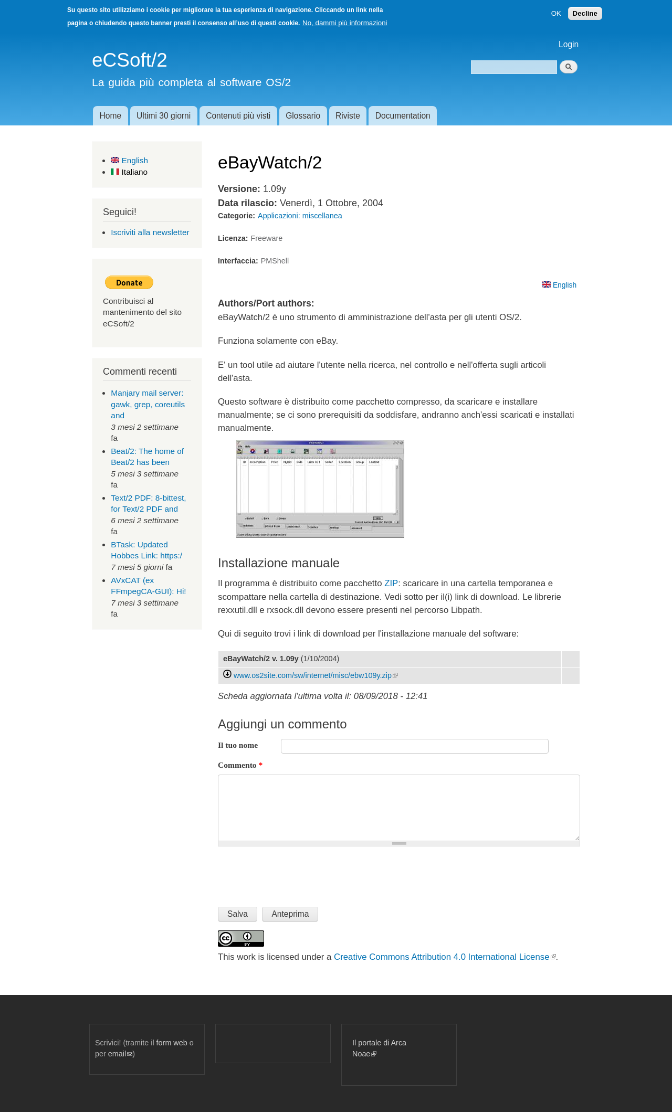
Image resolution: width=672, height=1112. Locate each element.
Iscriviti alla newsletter (150, 232)
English (129, 160)
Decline (585, 13)
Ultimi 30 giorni (163, 115)
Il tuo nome (238, 744)
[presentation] (297, 872)
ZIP (391, 583)
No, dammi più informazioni (344, 23)
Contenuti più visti (238, 115)
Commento (240, 764)
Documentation (402, 115)
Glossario (303, 115)
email (120, 1054)
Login (569, 44)
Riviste (347, 115)
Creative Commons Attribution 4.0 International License (444, 957)
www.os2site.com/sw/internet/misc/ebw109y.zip (316, 675)
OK (556, 13)
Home (110, 115)
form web (171, 1043)
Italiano (129, 171)
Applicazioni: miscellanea (300, 215)
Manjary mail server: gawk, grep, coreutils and (148, 404)
